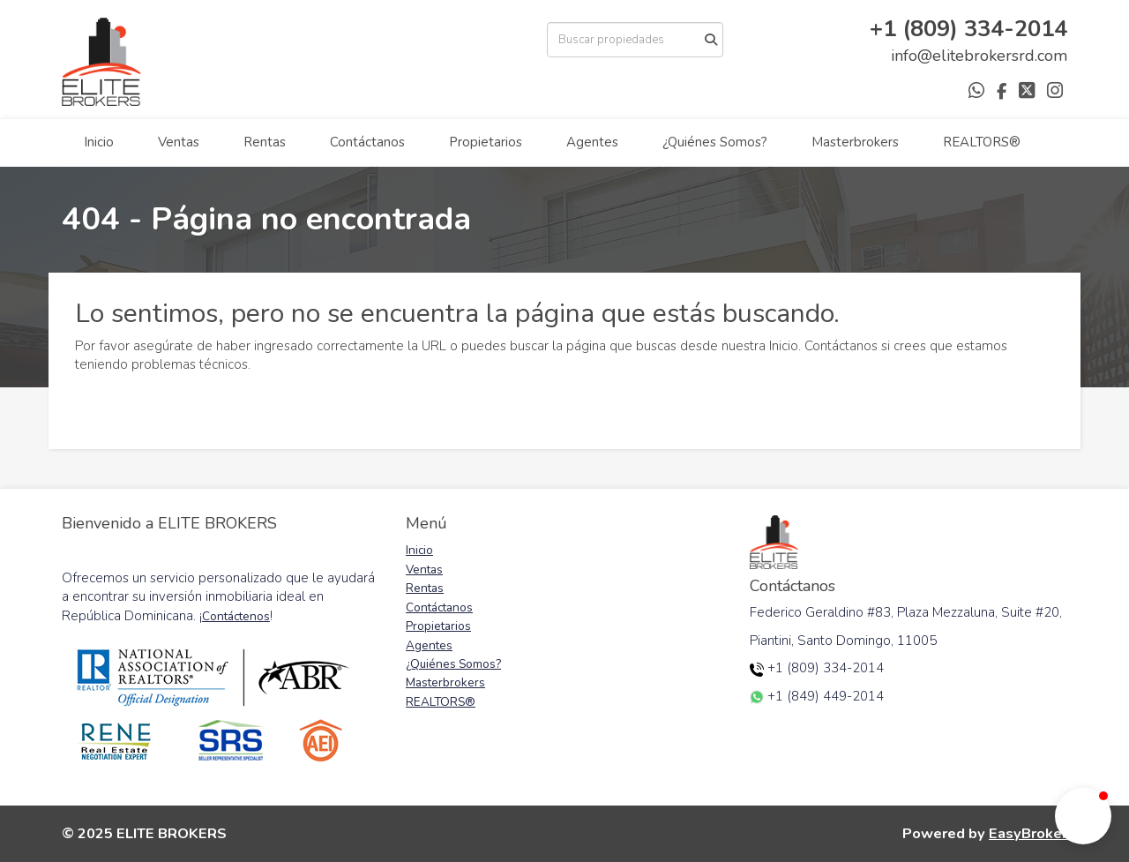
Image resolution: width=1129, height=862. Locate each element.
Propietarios (485, 142)
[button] (1083, 816)
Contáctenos (236, 616)
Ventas (178, 142)
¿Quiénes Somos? (714, 142)
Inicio (99, 142)
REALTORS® (982, 142)
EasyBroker (1028, 833)
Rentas (264, 142)
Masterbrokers (855, 142)
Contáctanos (367, 142)
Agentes (592, 142)
